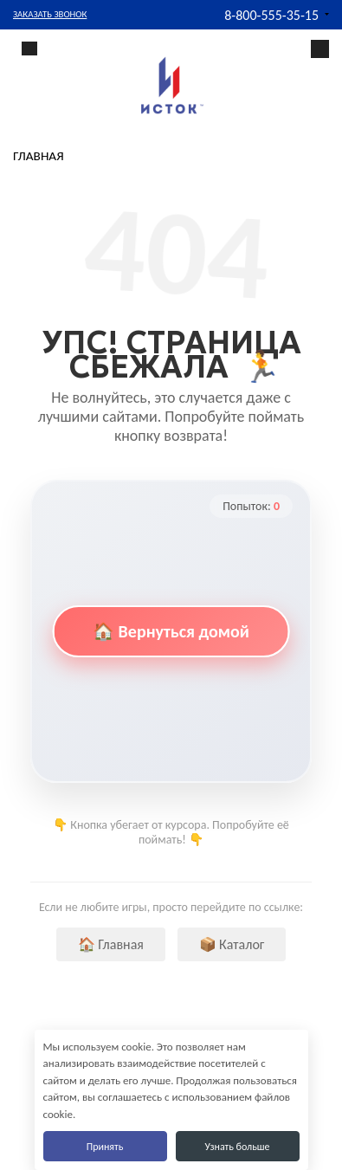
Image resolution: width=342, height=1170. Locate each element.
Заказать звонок (50, 14)
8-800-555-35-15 (271, 15)
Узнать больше (236, 1147)
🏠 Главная (111, 944)
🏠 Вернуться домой (171, 631)
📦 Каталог (232, 944)
